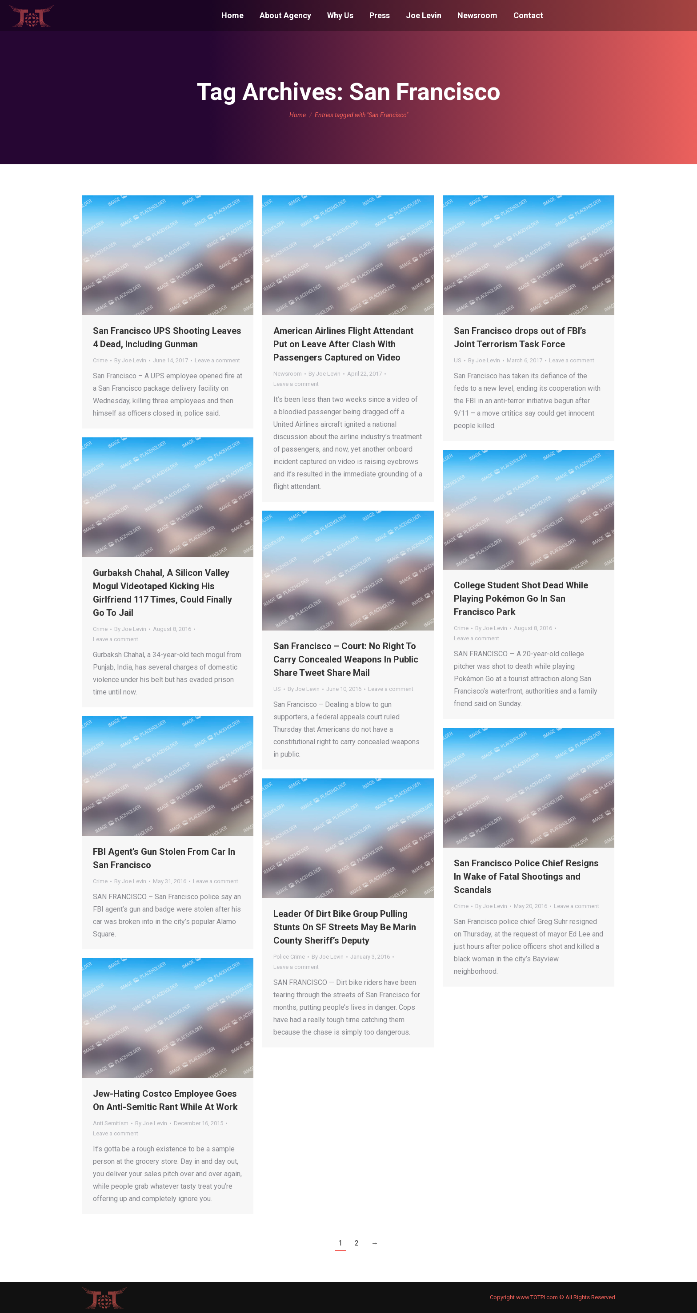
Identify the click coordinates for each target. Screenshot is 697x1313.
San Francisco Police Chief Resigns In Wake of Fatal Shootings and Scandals (526, 876)
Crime (100, 360)
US (457, 360)
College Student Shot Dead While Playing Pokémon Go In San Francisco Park (521, 598)
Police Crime (289, 956)
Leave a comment (217, 360)
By (130, 360)
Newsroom (287, 373)
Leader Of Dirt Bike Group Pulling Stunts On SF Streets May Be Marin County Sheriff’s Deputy (344, 927)
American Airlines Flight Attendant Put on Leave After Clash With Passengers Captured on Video (343, 344)
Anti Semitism (110, 1123)
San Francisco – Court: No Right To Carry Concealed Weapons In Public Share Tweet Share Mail (345, 659)
